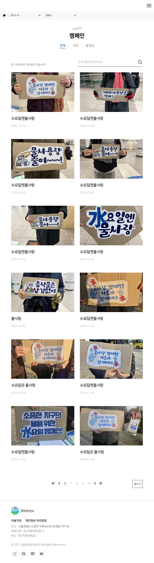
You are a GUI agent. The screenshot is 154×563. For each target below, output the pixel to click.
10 (89, 483)
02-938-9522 (27, 535)
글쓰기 (137, 483)
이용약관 (16, 520)
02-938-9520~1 (33, 531)
